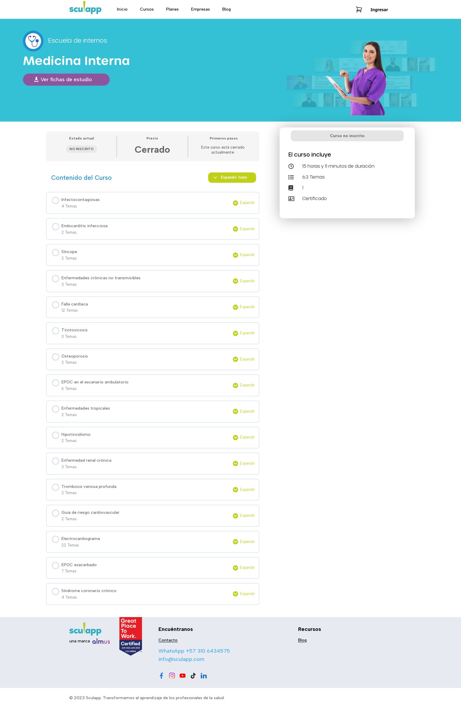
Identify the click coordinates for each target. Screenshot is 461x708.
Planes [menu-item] (172, 9)
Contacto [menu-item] (168, 640)
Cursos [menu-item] (147, 9)
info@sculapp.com (181, 659)
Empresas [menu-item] (200, 9)
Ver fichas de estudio (66, 79)
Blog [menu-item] (226, 9)
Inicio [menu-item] (122, 9)
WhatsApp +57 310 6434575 (194, 651)
